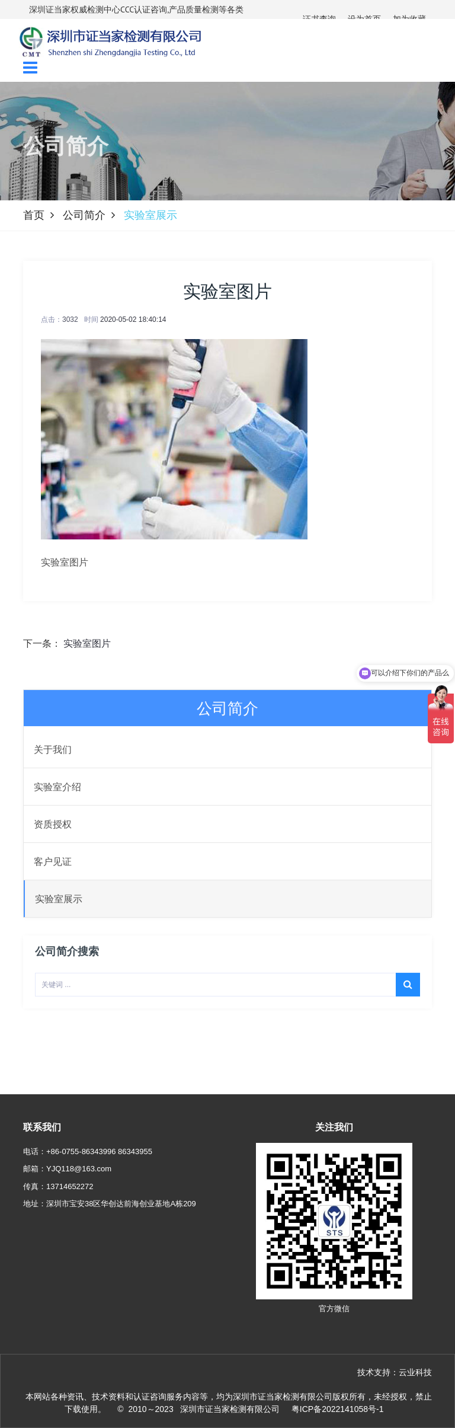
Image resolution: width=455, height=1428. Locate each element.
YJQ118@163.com (78, 1168)
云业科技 (415, 1372)
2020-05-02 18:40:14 (133, 319)
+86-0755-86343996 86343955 (99, 1151)
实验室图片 (87, 643)
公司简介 (84, 215)
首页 (33, 215)
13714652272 (70, 1186)
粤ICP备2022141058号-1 (337, 1409)
